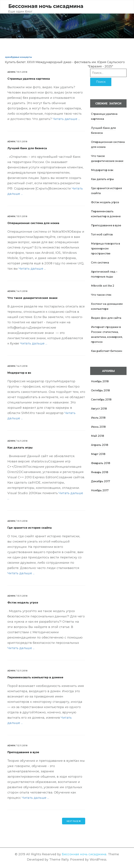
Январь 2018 (99, 472)
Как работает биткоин (106, 351)
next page (74, 821)
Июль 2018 (98, 417)
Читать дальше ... (66, 119)
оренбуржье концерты (18, 57)
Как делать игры (102, 179)
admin (11, 72)
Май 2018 (97, 435)
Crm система (100, 262)
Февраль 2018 (100, 463)
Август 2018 (99, 408)
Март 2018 (98, 454)
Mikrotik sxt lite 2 (102, 285)
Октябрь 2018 (100, 390)
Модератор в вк (102, 170)
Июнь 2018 (98, 426)
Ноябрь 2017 (100, 490)
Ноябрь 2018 (100, 381)
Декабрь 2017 (100, 481)
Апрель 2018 (99, 445)
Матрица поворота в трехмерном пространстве (105, 248)
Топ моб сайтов (102, 234)
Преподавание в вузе (106, 225)
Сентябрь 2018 (101, 399)
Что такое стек (101, 294)
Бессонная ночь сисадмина (45, 6)
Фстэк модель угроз (105, 202)
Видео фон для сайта (106, 318)
